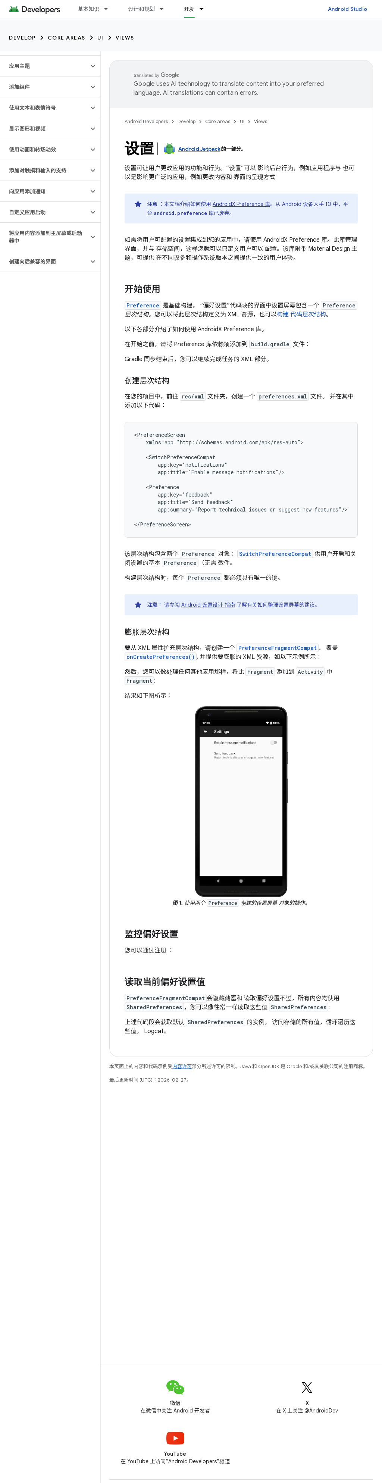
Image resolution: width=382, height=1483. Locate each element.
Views (125, 37)
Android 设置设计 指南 (208, 604)
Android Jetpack (199, 149)
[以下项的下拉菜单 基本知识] (109, 9)
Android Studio (347, 9)
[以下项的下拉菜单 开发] (205, 9)
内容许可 (182, 1066)
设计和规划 (141, 9)
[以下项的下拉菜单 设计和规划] (165, 9)
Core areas (66, 37)
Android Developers (146, 121)
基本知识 (88, 9)
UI (100, 37)
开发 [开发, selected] (189, 9)
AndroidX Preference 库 (241, 204)
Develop (22, 37)
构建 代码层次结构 (301, 314)
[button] (44, 66)
